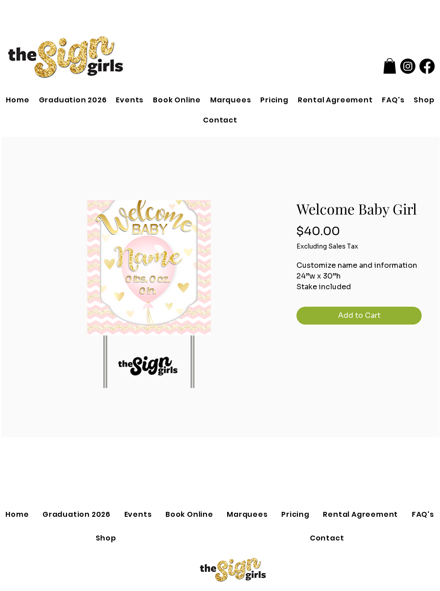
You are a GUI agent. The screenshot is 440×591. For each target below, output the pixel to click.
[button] (389, 66)
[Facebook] (427, 66)
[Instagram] (407, 66)
